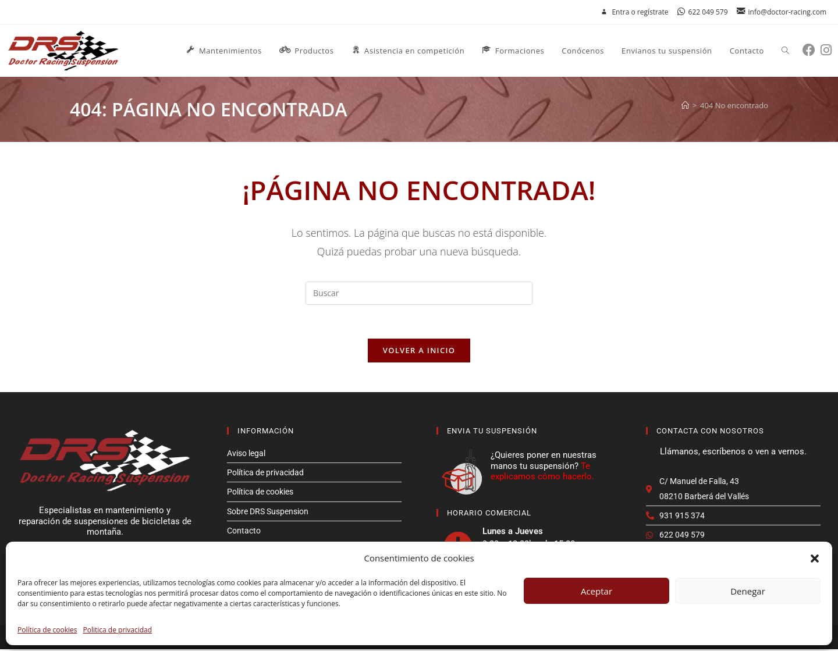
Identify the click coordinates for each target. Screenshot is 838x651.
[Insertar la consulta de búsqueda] (419, 293)
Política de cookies (47, 630)
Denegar (747, 591)
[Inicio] (685, 105)
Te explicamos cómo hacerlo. (542, 472)
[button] (815, 558)
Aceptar (596, 591)
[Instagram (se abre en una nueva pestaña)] (829, 49)
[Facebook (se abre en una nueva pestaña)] (812, 49)
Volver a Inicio (419, 352)
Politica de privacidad (117, 630)
